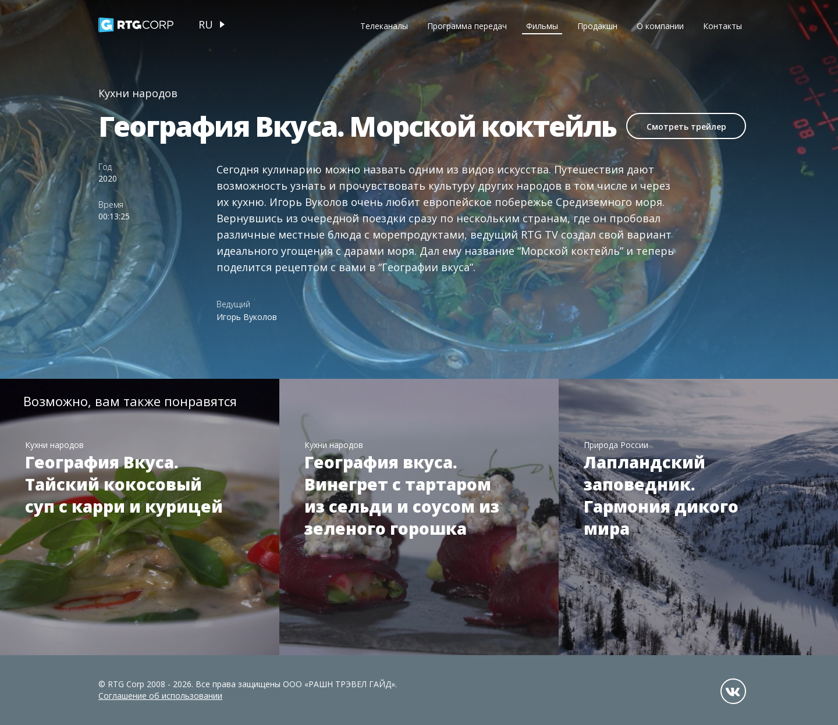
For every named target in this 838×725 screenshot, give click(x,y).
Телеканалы (384, 25)
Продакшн (597, 25)
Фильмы (542, 25)
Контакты (722, 25)
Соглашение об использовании (160, 695)
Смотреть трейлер (686, 126)
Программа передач (467, 25)
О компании (660, 25)
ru (205, 24)
